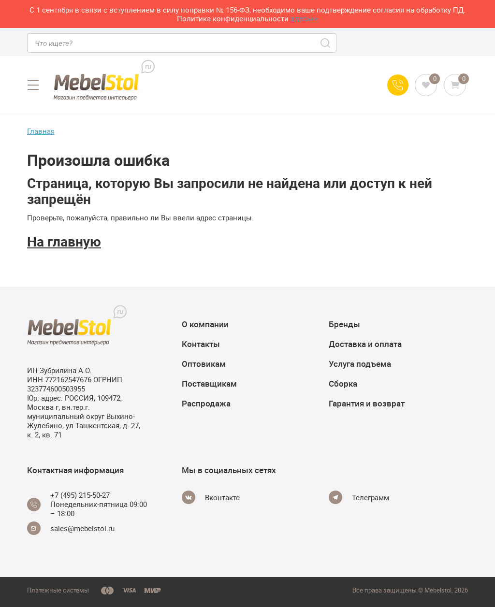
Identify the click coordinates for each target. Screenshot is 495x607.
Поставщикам (209, 383)
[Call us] (397, 85)
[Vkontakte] (211, 497)
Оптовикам (204, 363)
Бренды (344, 324)
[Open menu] (33, 85)
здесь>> (304, 18)
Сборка (343, 383)
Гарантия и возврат (367, 403)
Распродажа (206, 403)
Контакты (201, 343)
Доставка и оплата (365, 343)
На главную (64, 241)
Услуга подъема (360, 363)
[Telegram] (359, 497)
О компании (205, 324)
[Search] (326, 43)
